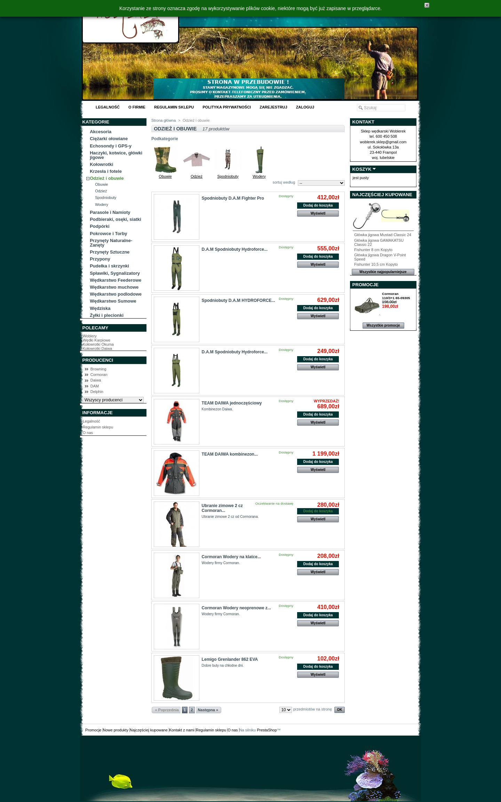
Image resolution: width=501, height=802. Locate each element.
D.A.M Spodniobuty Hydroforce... (235, 249)
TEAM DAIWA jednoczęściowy (232, 403)
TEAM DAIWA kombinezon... (230, 454)
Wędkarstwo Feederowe (115, 280)
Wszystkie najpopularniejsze (383, 272)
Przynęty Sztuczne (109, 252)
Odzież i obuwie (107, 178)
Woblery (90, 336)
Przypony (100, 259)
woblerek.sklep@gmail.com (383, 142)
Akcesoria (100, 131)
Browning (98, 369)
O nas (88, 433)
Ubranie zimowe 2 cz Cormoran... (222, 508)
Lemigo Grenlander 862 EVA (230, 659)
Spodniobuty (105, 197)
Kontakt (363, 122)
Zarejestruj (273, 107)
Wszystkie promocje (383, 325)
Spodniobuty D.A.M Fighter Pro (233, 198)
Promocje (365, 284)
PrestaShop (267, 730)
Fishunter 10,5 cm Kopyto (376, 264)
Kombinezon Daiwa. (217, 409)
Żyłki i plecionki (107, 315)
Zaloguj (305, 107)
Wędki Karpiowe (96, 340)
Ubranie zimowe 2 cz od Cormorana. (230, 517)
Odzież (101, 191)
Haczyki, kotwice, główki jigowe (116, 155)
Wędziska (100, 308)
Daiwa (95, 380)
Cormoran (99, 374)
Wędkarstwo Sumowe (113, 301)
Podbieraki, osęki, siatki (115, 219)
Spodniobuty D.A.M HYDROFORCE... (238, 300)
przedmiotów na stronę (312, 709)
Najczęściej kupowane (382, 194)
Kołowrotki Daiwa (97, 348)
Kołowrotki (101, 164)
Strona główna (163, 120)
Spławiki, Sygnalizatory (115, 273)
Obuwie (101, 184)
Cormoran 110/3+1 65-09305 (396, 296)
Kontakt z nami (181, 730)
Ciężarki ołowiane (109, 138)
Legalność (108, 107)
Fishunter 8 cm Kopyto (373, 250)
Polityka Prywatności (226, 107)
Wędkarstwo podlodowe (116, 294)
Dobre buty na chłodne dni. (223, 665)
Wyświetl (318, 213)
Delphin (96, 392)
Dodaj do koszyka (318, 205)
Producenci (97, 360)
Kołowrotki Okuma (98, 344)
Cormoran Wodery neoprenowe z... (236, 607)
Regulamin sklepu (174, 107)
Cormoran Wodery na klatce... (231, 556)
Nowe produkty (115, 730)
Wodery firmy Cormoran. (221, 563)
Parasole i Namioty (110, 212)
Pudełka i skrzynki (109, 265)
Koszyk (362, 169)
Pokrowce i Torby (108, 233)
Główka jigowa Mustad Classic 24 (382, 235)
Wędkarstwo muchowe (114, 287)
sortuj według (283, 182)
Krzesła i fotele (106, 171)
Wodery (101, 204)
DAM (94, 386)
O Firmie (136, 107)
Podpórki (99, 226)
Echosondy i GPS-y (111, 146)
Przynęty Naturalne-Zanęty (111, 243)
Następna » (208, 710)
